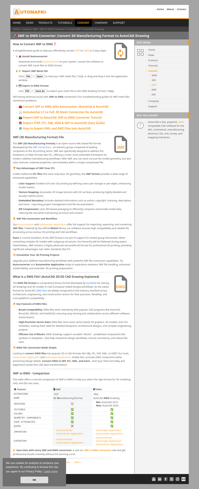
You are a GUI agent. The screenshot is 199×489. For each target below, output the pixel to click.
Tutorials (65, 23)
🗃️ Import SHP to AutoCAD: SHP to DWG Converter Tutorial (60, 117)
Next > (78, 462)
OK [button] (34, 480)
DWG (86, 50)
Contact (181, 9)
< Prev (66, 462)
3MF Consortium (42, 147)
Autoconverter (51, 61)
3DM (154, 75)
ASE (154, 94)
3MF (77, 50)
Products (46, 23)
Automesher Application (52, 224)
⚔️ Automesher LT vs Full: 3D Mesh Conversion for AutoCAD (61, 112)
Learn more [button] (51, 471)
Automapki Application (58, 357)
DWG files (41, 290)
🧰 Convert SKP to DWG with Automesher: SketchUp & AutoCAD (64, 107)
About (170, 9)
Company (101, 23)
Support (119, 23)
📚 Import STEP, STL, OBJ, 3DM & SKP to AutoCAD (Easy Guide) (62, 123)
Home (160, 9)
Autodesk (91, 282)
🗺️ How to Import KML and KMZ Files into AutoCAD (55, 128)
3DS (154, 80)
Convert (83, 23)
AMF (154, 89)
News (30, 23)
